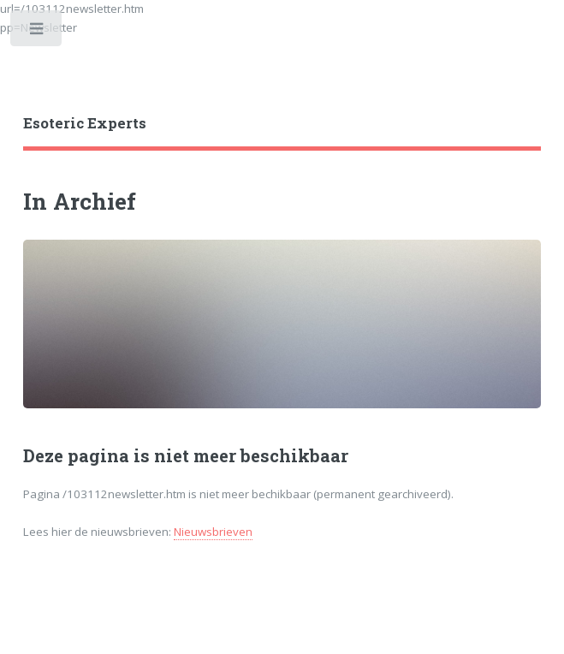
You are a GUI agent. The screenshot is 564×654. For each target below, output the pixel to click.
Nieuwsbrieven (213, 531)
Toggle (37, 32)
